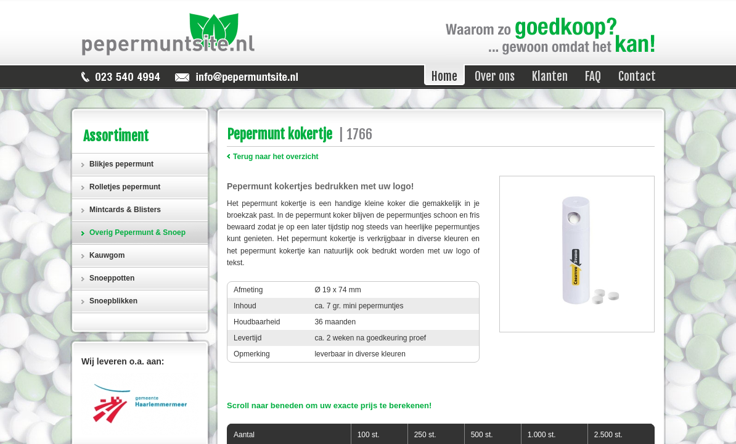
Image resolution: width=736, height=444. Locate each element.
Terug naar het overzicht (275, 156)
